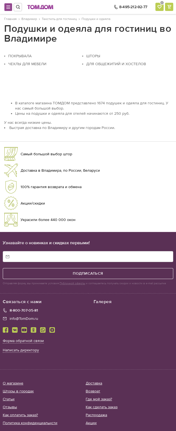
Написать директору (21, 350)
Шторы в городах (18, 391)
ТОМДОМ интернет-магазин (40, 7)
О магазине (13, 383)
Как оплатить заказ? (20, 415)
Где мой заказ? (99, 399)
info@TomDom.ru (24, 318)
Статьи (9, 399)
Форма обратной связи (23, 340)
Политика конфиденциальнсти (30, 423)
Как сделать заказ (102, 407)
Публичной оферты (72, 283)
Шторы (93, 56)
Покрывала (20, 56)
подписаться (88, 273)
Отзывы (10, 407)
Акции (91, 423)
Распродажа (96, 415)
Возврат (93, 391)
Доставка (94, 383)
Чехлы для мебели (27, 64)
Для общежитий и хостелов (116, 64)
